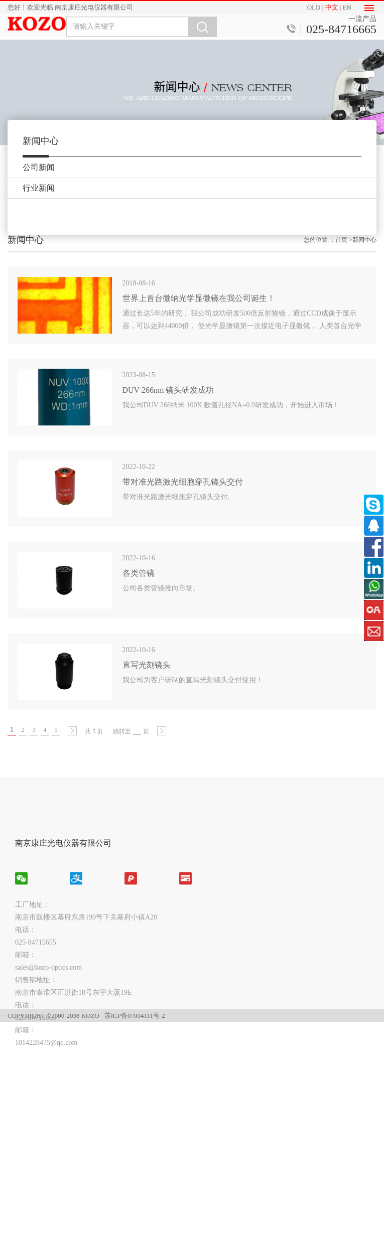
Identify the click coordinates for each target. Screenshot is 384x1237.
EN (347, 7)
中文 (331, 7)
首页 (341, 253)
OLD (314, 7)
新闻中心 (364, 253)
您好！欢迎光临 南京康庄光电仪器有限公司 (70, 7)
